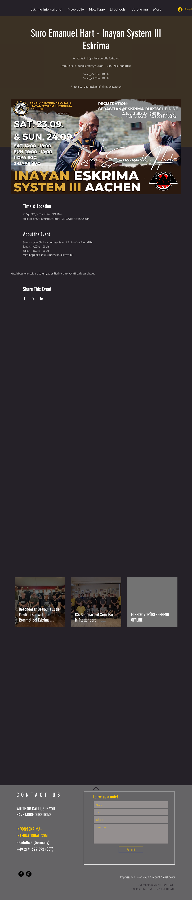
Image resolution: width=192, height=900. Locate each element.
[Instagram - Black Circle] (29, 874)
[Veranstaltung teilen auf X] (33, 298)
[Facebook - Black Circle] (21, 874)
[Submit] (131, 849)
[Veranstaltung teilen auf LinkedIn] (41, 298)
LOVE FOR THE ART (165, 889)
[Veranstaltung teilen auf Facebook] (24, 298)
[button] (135, 877)
